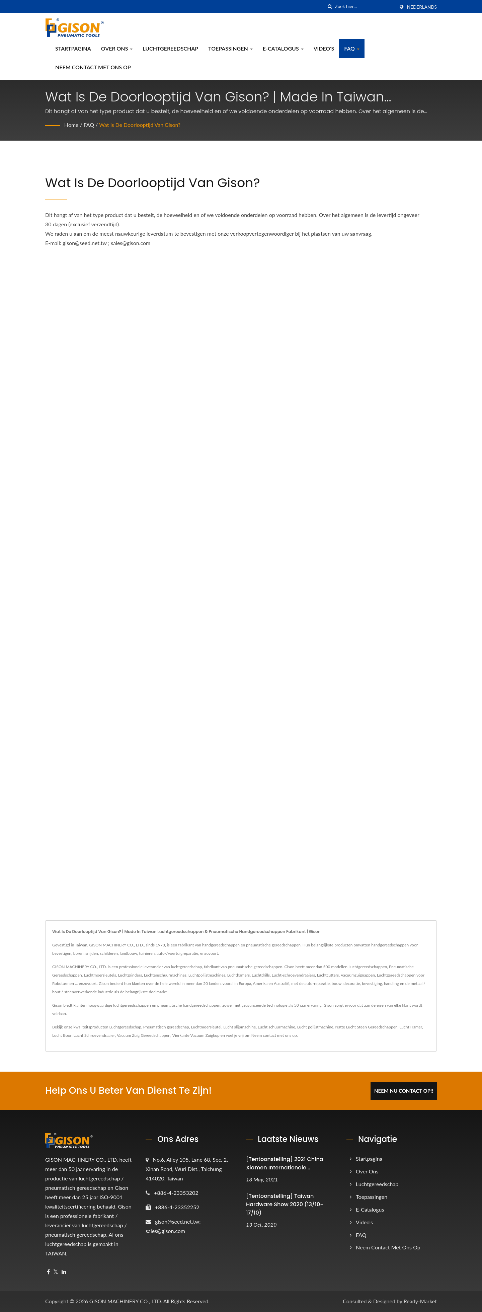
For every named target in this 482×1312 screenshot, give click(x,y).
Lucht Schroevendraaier (94, 1035)
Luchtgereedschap (170, 48)
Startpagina (73, 48)
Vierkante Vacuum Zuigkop (196, 1035)
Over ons (117, 48)
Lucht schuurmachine (276, 1026)
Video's (324, 48)
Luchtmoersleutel (206, 1026)
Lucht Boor (62, 1035)
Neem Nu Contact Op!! (404, 1091)
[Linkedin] (64, 1272)
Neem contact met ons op (93, 67)
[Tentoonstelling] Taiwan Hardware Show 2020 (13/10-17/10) (284, 1204)
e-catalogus (283, 48)
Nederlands (422, 7)
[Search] (365, 6)
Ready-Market (420, 1301)
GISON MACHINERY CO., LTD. (125, 1301)
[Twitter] (55, 1272)
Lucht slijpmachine (239, 1026)
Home (71, 125)
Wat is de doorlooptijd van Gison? (140, 125)
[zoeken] (330, 6)
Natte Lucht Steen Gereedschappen (366, 1026)
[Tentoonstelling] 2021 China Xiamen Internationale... (284, 1163)
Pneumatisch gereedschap (166, 1026)
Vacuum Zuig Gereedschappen (143, 1035)
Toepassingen (230, 48)
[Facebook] (48, 1272)
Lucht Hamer (411, 1026)
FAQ (351, 48)
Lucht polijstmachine (315, 1026)
